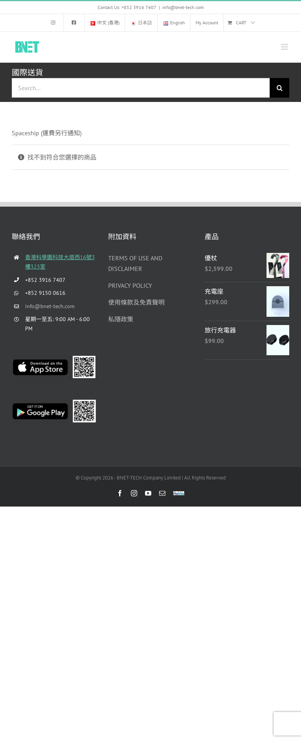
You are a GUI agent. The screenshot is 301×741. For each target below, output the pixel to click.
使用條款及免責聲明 (136, 302)
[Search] (279, 88)
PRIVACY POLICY (130, 285)
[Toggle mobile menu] (285, 47)
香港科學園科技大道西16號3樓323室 (60, 262)
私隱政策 (120, 319)
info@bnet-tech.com (183, 7)
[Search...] (141, 88)
